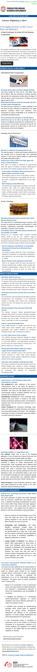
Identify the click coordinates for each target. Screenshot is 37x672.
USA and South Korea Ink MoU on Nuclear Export (17, 118)
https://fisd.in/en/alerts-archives (12, 638)
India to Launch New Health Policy (12, 323)
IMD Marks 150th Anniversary (11, 277)
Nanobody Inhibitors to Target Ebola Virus (15, 452)
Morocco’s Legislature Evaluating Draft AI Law (16, 150)
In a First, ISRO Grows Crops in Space (14, 335)
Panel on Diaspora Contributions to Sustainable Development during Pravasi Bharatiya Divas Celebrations (17, 248)
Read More (6, 63)
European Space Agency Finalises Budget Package (18, 90)
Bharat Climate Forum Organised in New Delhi (17, 261)
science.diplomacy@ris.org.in (10, 651)
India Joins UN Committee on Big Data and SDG (17, 362)
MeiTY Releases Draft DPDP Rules (13, 184)
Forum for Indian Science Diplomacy (20, 655)
